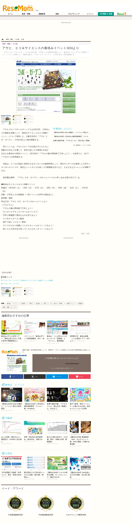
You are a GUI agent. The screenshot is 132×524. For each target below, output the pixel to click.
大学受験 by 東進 (105, 14)
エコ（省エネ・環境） (56, 303)
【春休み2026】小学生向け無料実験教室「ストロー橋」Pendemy (76, 136)
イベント (90, 14)
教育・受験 (26, 14)
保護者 (80, 303)
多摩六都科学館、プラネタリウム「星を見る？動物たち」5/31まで (76, 140)
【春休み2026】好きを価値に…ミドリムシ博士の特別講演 (73, 132)
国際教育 (42, 14)
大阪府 (23, 303)
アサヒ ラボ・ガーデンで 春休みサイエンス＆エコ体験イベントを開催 (28, 280)
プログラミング (74, 14)
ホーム (10, 14)
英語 (57, 14)
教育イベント (71, 303)
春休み (38, 303)
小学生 (31, 303)
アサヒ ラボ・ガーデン (11, 284)
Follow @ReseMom (72, 364)
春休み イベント (64, 128)
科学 (45, 303)
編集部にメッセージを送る (83, 145)
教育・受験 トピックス (9, 307)
